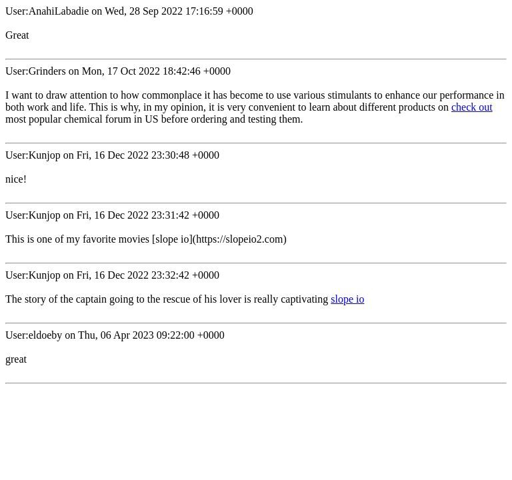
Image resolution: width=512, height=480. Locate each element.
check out (472, 107)
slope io (347, 299)
